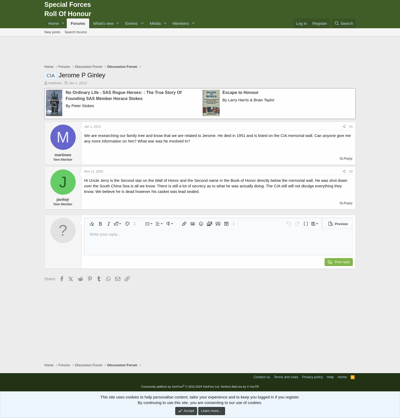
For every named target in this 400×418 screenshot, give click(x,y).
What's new (103, 23)
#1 (351, 127)
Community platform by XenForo (180, 386)
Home (53, 23)
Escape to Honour (240, 92)
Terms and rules (286, 377)
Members (181, 23)
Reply (348, 158)
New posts (52, 32)
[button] (63, 23)
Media (155, 23)
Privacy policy (312, 377)
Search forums (76, 32)
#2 (351, 171)
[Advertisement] (200, 51)
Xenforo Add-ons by (240, 386)
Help (330, 377)
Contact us (262, 377)
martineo (55, 83)
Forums (78, 23)
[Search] (344, 23)
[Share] (344, 127)
